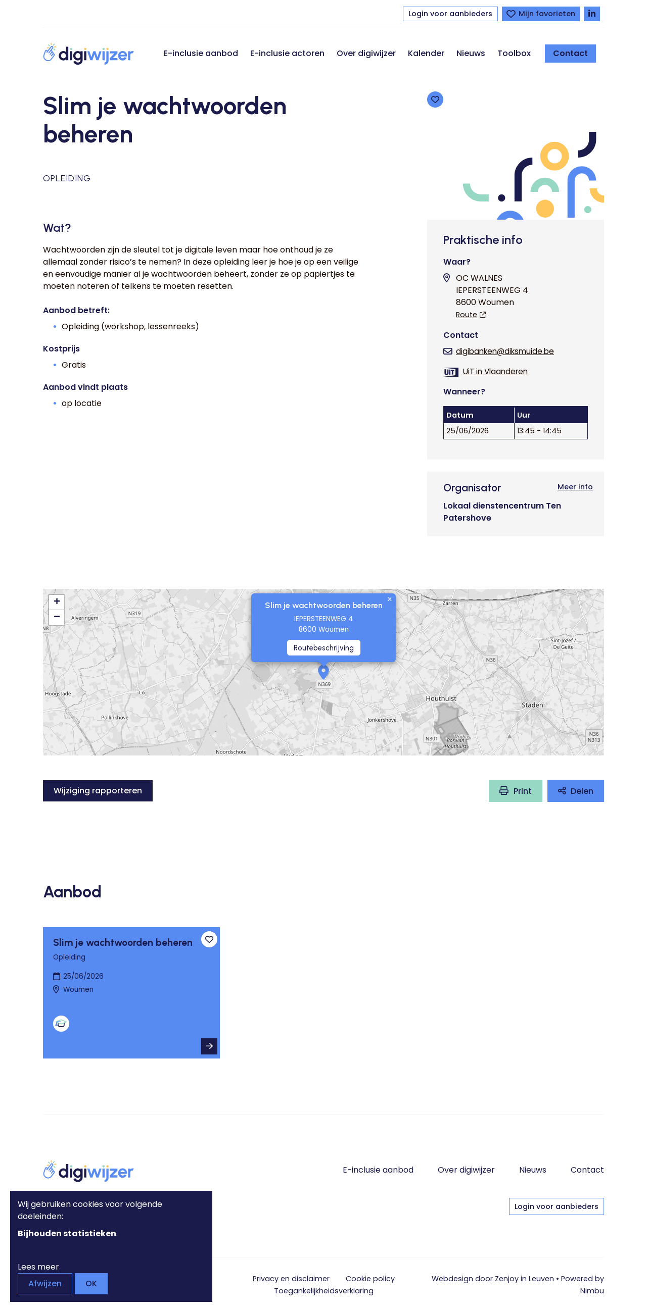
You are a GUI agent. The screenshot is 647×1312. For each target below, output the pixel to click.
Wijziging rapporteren (98, 790)
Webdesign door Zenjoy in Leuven (493, 1279)
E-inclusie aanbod (201, 53)
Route (466, 315)
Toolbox (514, 53)
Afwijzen (45, 1283)
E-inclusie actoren (287, 53)
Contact (570, 53)
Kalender (426, 53)
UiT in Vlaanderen (495, 371)
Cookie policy (370, 1279)
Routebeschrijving (324, 647)
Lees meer (38, 1267)
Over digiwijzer (366, 53)
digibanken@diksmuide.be (505, 351)
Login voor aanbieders (450, 14)
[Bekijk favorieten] (541, 14)
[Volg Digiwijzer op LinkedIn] (592, 14)
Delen (582, 791)
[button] (323, 672)
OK (91, 1283)
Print (523, 791)
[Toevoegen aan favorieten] (435, 99)
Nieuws (470, 53)
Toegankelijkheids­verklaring (324, 1291)
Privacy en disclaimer (291, 1279)
